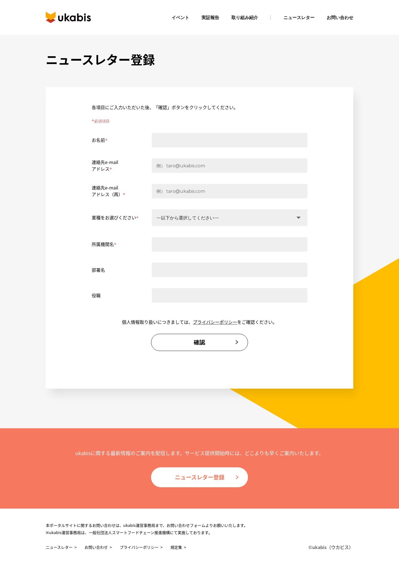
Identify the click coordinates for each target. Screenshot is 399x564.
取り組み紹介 (244, 17)
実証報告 (210, 17)
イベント (180, 17)
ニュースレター (298, 17)
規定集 (176, 547)
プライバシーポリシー (215, 322)
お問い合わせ (340, 17)
